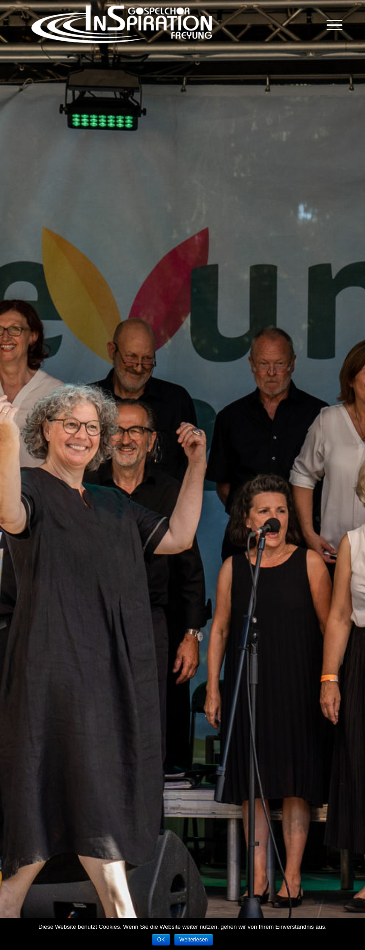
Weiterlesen (193, 939)
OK (161, 939)
